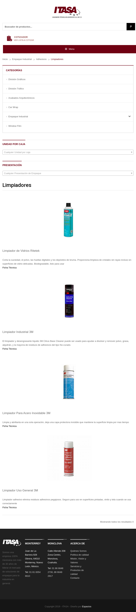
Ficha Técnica (9, 267)
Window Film (14, 126)
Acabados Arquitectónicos (21, 98)
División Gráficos (17, 79)
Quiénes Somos (78, 551)
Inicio (5, 59)
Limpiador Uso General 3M (20, 490)
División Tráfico (16, 88)
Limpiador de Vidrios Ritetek (21, 250)
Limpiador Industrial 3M (17, 332)
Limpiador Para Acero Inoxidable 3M (26, 413)
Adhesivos (41, 59)
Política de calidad (79, 554)
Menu (69, 49)
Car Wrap (13, 107)
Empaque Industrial (22, 59)
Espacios (86, 606)
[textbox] (68, 152)
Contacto (74, 578)
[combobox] (68, 152)
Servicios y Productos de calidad (77, 570)
